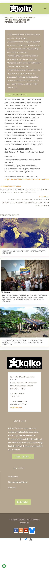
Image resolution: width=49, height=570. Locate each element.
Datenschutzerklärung (18, 482)
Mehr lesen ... (22, 456)
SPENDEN (22, 502)
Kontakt (11, 487)
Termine (24, 95)
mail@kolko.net (16, 407)
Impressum (13, 476)
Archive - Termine (13, 95)
